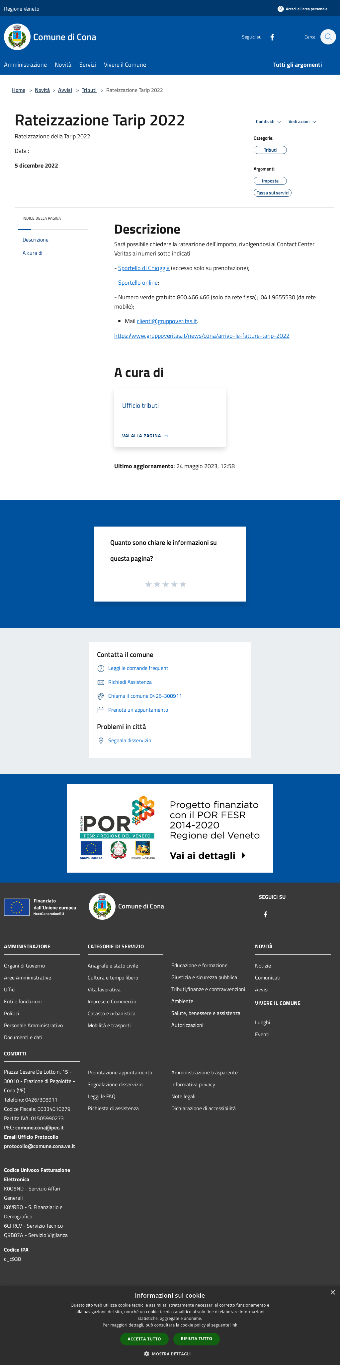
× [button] (332, 1292)
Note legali (183, 1096)
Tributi (89, 90)
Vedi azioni (303, 122)
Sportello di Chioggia (144, 267)
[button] (170, 1353)
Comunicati (268, 977)
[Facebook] (269, 36)
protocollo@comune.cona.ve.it (39, 1146)
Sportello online (138, 282)
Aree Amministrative (27, 977)
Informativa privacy (193, 1084)
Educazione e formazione (199, 965)
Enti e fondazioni (23, 1001)
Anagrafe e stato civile (113, 966)
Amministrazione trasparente (204, 1072)
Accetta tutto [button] (144, 1339)
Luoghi (262, 1022)
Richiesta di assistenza (113, 1108)
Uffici (10, 989)
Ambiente (182, 1001)
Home (18, 90)
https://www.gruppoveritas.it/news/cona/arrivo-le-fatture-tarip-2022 (202, 335)
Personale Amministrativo (33, 1025)
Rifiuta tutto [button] (196, 1338)
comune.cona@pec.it (39, 1127)
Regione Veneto (21, 9)
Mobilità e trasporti (109, 1025)
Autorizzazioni (187, 1025)
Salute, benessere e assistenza (205, 1013)
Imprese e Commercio (112, 1001)
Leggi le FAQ (102, 1096)
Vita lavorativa (104, 989)
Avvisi (65, 90)
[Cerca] (328, 37)
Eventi (262, 1034)
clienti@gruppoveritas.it (167, 321)
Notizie (263, 966)
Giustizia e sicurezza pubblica (204, 977)
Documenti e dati (23, 1037)
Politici (11, 1013)
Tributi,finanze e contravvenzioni (208, 989)
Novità (42, 90)
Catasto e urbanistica (111, 1013)
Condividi (269, 122)
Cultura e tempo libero (113, 977)
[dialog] (170, 1325)
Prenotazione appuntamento (120, 1072)
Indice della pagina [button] (42, 218)
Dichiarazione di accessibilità (203, 1108)
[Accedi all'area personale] (302, 9)
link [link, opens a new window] (233, 1325)
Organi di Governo (24, 966)
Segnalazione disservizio (115, 1084)
